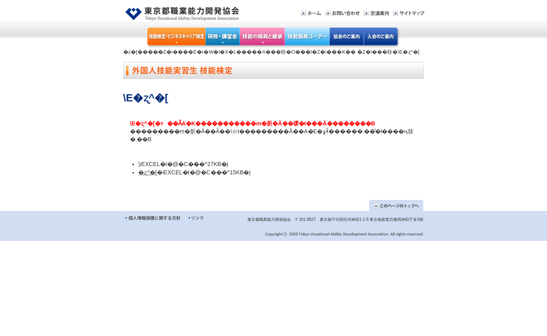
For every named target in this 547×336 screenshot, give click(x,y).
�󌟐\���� (139, 164)
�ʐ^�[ (147, 172)
